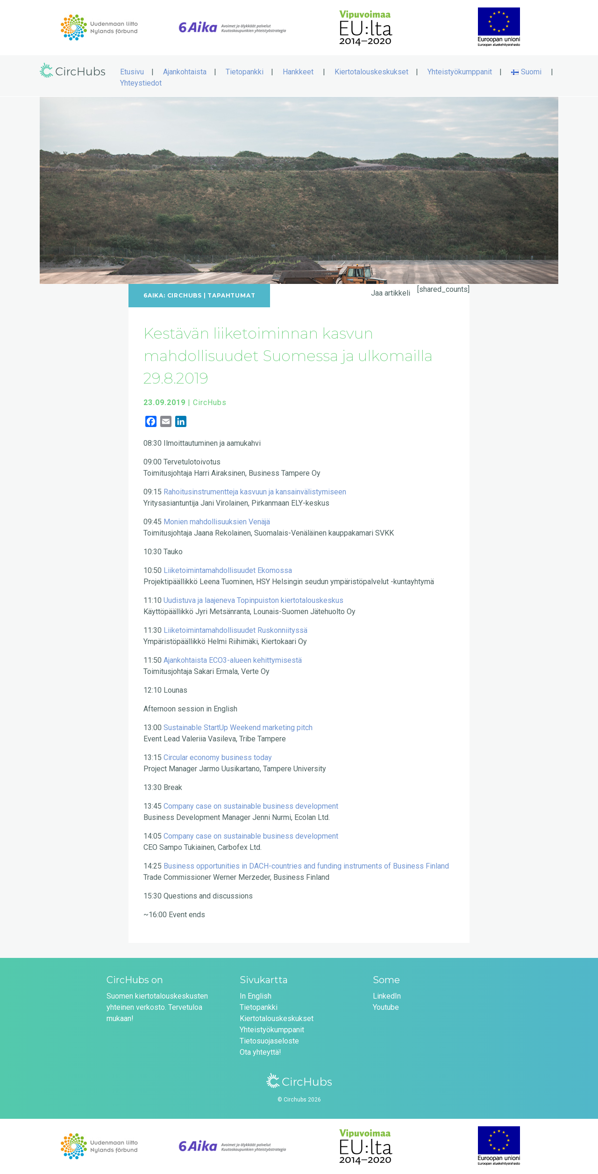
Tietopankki (244, 71)
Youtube (386, 1007)
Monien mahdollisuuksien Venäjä (217, 521)
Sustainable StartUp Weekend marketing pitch (238, 727)
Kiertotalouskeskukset (371, 71)
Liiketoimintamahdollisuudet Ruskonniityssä (235, 630)
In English (255, 996)
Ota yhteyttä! (260, 1052)
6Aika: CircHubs (172, 295)
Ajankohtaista (184, 71)
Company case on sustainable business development (251, 806)
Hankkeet (298, 71)
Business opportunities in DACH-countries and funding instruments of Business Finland (306, 866)
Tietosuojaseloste (269, 1040)
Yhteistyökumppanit (459, 71)
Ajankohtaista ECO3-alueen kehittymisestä (233, 660)
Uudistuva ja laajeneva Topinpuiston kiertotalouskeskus (253, 600)
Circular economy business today (218, 757)
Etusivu (132, 71)
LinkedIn (387, 996)
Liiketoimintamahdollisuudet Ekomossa (228, 570)
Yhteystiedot (141, 83)
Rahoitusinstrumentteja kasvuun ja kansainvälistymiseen (255, 491)
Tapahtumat (231, 295)
